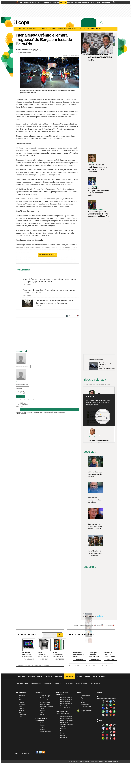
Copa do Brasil (68, 683)
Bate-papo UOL (99, 676)
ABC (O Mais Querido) (103, 725)
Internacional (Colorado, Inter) (110, 711)
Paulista (42, 723)
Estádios (52, 29)
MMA (20, 706)
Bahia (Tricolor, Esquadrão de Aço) (110, 701)
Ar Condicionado (36, 665)
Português (63, 737)
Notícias (56, 2)
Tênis (21, 712)
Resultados (43, 698)
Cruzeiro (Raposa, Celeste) (103, 708)
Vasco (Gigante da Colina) (110, 738)
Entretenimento (35, 676)
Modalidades (20, 693)
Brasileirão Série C (66, 701)
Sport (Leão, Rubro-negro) (110, 715)
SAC (39, 2)
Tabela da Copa (32, 29)
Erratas (99, 625)
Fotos (41, 712)
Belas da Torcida (45, 704)
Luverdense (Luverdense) (103, 732)
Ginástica (22, 704)
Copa (23, 22)
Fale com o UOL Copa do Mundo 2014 (83, 625)
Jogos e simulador (86, 698)
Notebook (46, 665)
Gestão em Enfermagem (93, 666)
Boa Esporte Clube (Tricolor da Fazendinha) (107, 728)
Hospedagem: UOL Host (111, 761)
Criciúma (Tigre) (114, 704)
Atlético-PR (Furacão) (107, 701)
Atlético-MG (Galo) (103, 701)
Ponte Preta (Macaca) (110, 735)
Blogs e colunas (93, 379)
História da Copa (86, 706)
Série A (100, 697)
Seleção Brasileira (86, 710)
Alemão (62, 726)
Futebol (21, 702)
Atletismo (22, 696)
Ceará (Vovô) (114, 728)
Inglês (62, 733)
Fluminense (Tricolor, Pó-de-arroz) (114, 708)
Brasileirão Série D (66, 704)
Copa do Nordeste (45, 731)
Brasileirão (58, 683)
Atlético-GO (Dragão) (114, 725)
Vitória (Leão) (114, 715)
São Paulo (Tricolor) (107, 715)
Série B (100, 720)
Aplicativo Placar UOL (46, 706)
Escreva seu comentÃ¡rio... (23, 366)
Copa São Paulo (65, 708)
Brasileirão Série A (66, 697)
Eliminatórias (85, 704)
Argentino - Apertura (66, 724)
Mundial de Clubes (66, 718)
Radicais (21, 710)
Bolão (93, 29)
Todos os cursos (108, 633)
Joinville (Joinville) (110, 732)
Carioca (42, 725)
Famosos (85, 2)
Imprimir (63, 315)
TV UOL (93, 2)
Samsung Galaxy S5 (24, 665)
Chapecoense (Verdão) (103, 704)
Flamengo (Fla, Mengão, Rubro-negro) (110, 708)
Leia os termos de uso (21, 413)
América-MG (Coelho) (107, 725)
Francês (62, 731)
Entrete (70, 2)
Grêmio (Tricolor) (107, 711)
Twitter (21, 393)
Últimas (22, 29)
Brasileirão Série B (66, 699)
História (99, 29)
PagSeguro (106, 2)
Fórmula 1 (22, 700)
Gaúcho (42, 729)
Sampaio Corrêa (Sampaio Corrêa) (103, 738)
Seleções (44, 29)
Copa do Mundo (95, 683)
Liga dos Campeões (66, 720)
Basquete (22, 698)
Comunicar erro (73, 315)
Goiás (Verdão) (103, 711)
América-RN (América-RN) (110, 725)
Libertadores (47, 683)
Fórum (42, 708)
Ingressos (84, 700)
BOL (99, 2)
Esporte (63, 2)
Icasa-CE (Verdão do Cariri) (107, 732)
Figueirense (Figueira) (107, 708)
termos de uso (36, 399)
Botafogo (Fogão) (114, 701)
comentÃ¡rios (21, 351)
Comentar (20, 396)
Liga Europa (64, 722)
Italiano (62, 735)
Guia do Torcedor (64, 29)
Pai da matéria (84, 29)
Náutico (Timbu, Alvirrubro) (114, 732)
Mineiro (42, 727)
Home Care (105, 666)
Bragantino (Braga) (110, 728)
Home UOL (21, 676)
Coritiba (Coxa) (110, 704)
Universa (77, 2)
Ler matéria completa (47, 254)
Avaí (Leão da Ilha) (103, 728)
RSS (43, 752)
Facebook (22, 391)
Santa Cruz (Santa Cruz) (107, 738)
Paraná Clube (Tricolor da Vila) (107, 735)
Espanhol (63, 729)
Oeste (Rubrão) (103, 735)
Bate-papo (47, 2)
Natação (21, 708)
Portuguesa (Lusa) (114, 735)
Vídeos (42, 714)
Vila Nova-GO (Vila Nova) (114, 738)
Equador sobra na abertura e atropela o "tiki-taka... (98, 442)
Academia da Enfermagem (76, 666)
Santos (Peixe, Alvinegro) (103, 715)
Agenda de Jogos (45, 696)
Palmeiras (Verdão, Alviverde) (114, 711)
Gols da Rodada (45, 702)
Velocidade (22, 714)
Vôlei (20, 717)
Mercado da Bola (81, 683)
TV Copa (75, 29)
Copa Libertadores (66, 716)
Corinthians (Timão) (107, 704)
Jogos (87, 676)
